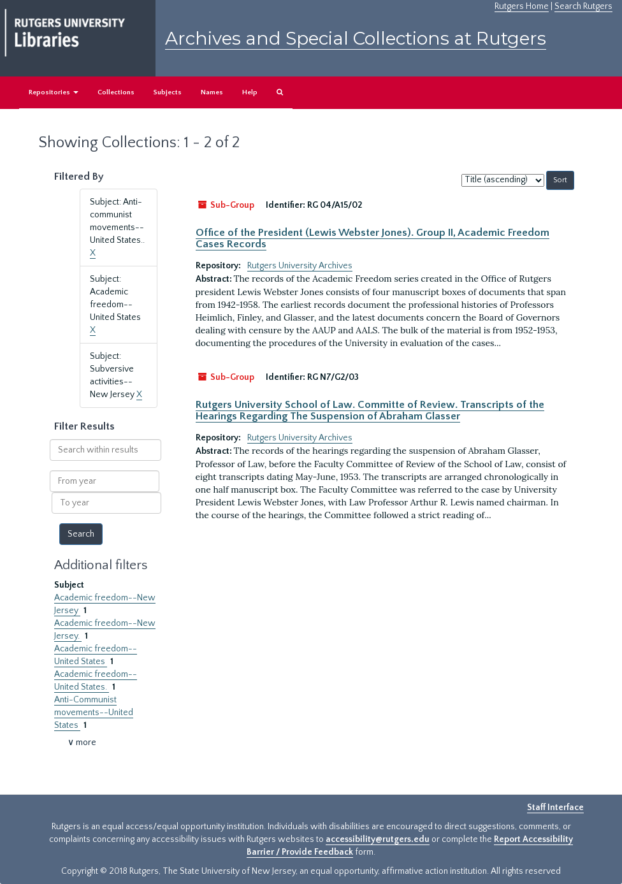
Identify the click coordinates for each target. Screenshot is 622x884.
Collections (116, 92)
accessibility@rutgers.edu (378, 839)
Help (249, 92)
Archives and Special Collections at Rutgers (355, 38)
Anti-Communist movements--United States (93, 712)
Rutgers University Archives (299, 266)
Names (212, 92)
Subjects (168, 92)
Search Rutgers (583, 6)
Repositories (53, 92)
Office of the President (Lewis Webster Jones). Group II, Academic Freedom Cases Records (372, 238)
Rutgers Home (522, 6)
